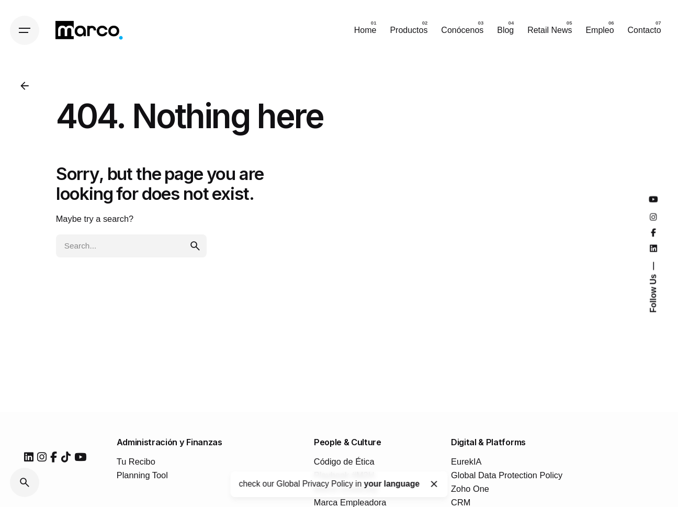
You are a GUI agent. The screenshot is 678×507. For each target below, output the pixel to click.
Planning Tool (142, 475)
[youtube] (80, 457)
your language (392, 483)
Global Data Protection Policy (506, 475)
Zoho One (470, 488)
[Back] (24, 85)
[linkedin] (28, 457)
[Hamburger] (24, 30)
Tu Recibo (136, 461)
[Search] (24, 482)
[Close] (434, 484)
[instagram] (42, 457)
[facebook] (53, 457)
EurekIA (466, 461)
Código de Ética (344, 461)
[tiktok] (66, 457)
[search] (195, 245)
